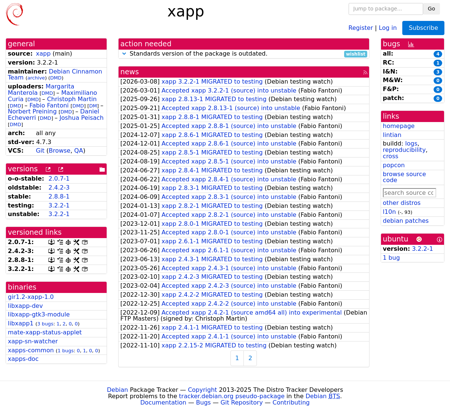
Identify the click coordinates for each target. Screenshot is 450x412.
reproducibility (404, 149)
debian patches (406, 220)
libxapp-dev (25, 305)
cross (390, 156)
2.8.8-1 (59, 196)
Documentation (163, 402)
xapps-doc (23, 358)
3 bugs (45, 324)
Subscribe (423, 27)
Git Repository (242, 402)
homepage (399, 125)
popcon (394, 165)
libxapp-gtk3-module (39, 314)
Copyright (202, 389)
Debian (117, 389)
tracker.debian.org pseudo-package (231, 396)
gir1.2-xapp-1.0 (31, 296)
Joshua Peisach (82, 117)
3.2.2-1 (59, 205)
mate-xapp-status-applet (45, 332)
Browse (59, 150)
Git (40, 150)
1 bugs (65, 350)
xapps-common (31, 350)
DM (93, 106)
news (129, 72)
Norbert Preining (32, 111)
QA (78, 150)
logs (411, 143)
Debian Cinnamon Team (55, 74)
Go (431, 9)
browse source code (404, 177)
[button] (124, 53)
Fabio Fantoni (49, 105)
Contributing (291, 402)
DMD (56, 78)
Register (361, 27)
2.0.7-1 (59, 178)
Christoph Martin (72, 99)
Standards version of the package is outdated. (243, 54)
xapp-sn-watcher (33, 341)
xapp (43, 53)
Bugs (203, 402)
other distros (402, 202)
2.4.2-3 (59, 187)
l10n (389, 211)
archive (36, 78)
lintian (392, 134)
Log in (388, 27)
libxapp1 (21, 323)
